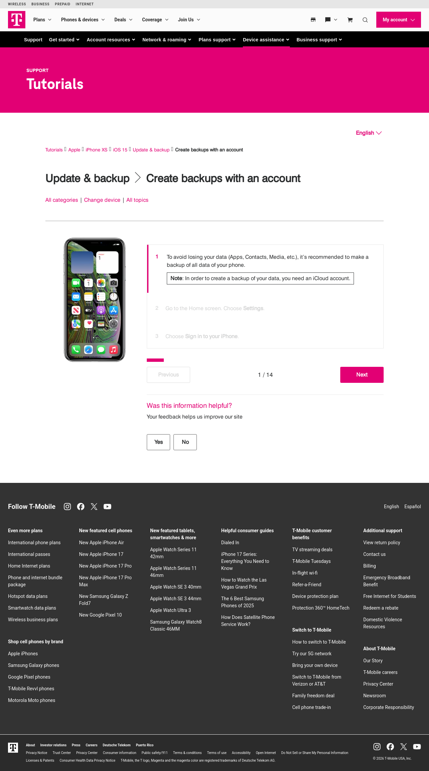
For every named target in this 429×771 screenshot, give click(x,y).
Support (33, 39)
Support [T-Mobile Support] (37, 70)
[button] (64, 39)
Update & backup (151, 149)
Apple (74, 149)
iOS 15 (120, 149)
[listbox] (265, 295)
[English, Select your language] (369, 133)
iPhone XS (96, 149)
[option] (265, 269)
